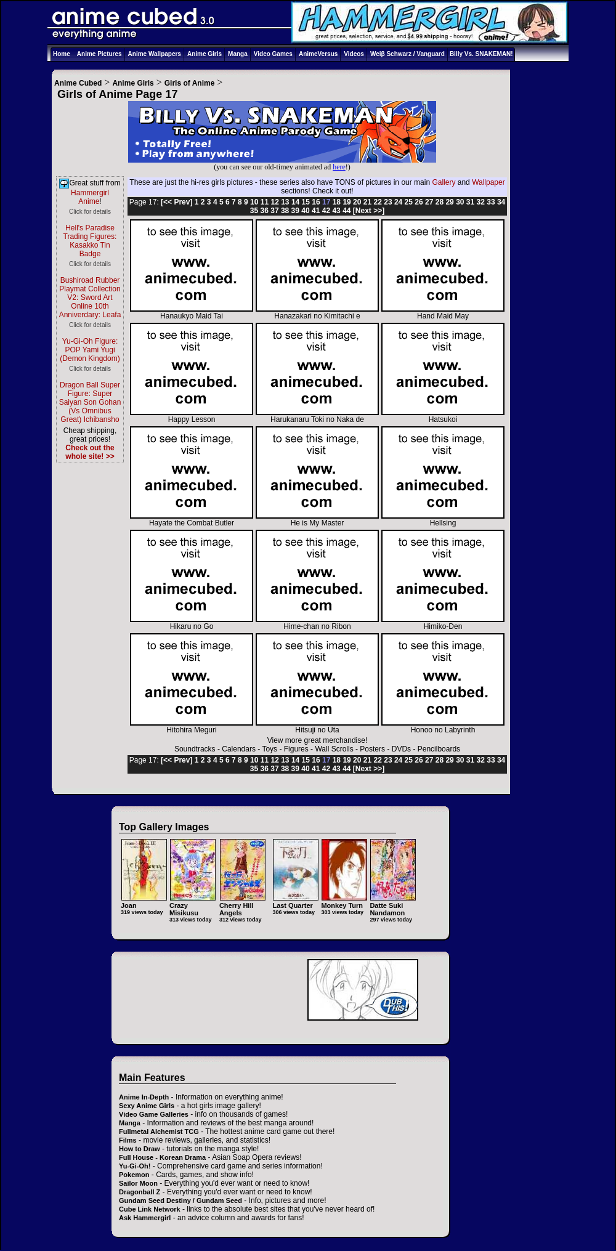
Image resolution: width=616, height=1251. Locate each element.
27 (429, 202)
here (339, 167)
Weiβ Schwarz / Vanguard (407, 54)
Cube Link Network (149, 1209)
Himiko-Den (443, 623)
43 (336, 210)
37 (274, 210)
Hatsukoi (443, 416)
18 (337, 202)
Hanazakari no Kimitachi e (317, 312)
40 (305, 210)
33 (491, 202)
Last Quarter (295, 901)
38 (285, 210)
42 (326, 210)
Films (128, 1140)
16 (316, 202)
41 (316, 210)
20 (357, 202)
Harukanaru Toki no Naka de (317, 416)
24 (398, 202)
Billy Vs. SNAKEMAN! (481, 54)
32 (481, 202)
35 (254, 210)
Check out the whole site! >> (89, 452)
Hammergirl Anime (90, 197)
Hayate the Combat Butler (191, 519)
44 (346, 210)
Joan (144, 901)
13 (285, 202)
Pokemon (134, 1174)
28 (440, 202)
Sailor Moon (138, 1183)
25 (409, 202)
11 (265, 202)
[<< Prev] (176, 202)
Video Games (273, 54)
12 (274, 202)
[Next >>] (368, 210)
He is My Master (317, 519)
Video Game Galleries (153, 1114)
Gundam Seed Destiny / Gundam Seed (180, 1200)
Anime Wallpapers (154, 54)
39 (295, 210)
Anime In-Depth (144, 1097)
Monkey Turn (344, 901)
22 (378, 202)
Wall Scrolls (334, 749)
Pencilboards (439, 749)
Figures (296, 749)
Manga (238, 54)
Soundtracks (195, 749)
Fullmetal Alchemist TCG (159, 1131)
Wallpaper (488, 182)
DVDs (401, 749)
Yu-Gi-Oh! (134, 1166)
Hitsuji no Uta (317, 726)
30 (460, 202)
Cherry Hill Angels (242, 905)
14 (295, 202)
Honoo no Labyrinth (443, 726)
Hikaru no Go (191, 623)
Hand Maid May (443, 312)
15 (306, 202)
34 (501, 202)
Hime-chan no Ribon (317, 623)
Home (61, 54)
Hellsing (443, 519)
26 (419, 202)
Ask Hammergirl (145, 1217)
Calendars (239, 749)
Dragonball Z (139, 1192)
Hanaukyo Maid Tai (191, 312)
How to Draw (139, 1148)
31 (470, 202)
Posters (372, 749)
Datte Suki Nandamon (393, 905)
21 (367, 202)
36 (265, 210)
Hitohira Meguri (191, 726)
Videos (354, 54)
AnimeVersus (318, 54)
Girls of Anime (189, 83)
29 (449, 202)
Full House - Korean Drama (162, 1157)
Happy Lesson (191, 416)
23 (388, 202)
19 (346, 202)
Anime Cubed (78, 83)
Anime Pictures (99, 54)
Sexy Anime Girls (146, 1105)
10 (254, 202)
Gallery (443, 182)
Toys (269, 749)
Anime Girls (204, 54)
